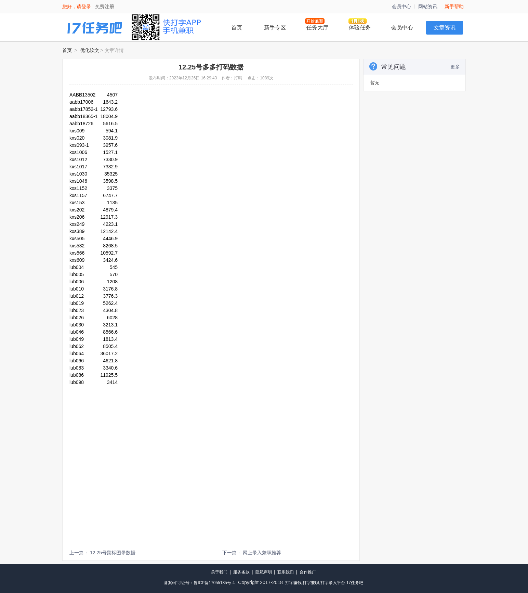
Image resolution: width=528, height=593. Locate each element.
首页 (236, 27)
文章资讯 (445, 27)
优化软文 (89, 50)
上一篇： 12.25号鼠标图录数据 (102, 552)
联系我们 (285, 572)
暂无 (374, 82)
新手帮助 (454, 6)
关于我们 (219, 572)
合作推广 (308, 572)
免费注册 (104, 6)
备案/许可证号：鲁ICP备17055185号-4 (199, 582)
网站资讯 (427, 6)
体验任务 (360, 27)
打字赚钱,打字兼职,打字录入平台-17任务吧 (324, 582)
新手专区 (275, 27)
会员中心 (401, 6)
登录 (86, 6)
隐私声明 (263, 572)
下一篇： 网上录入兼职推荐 (251, 552)
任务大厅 (317, 27)
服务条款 (241, 572)
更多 (455, 66)
